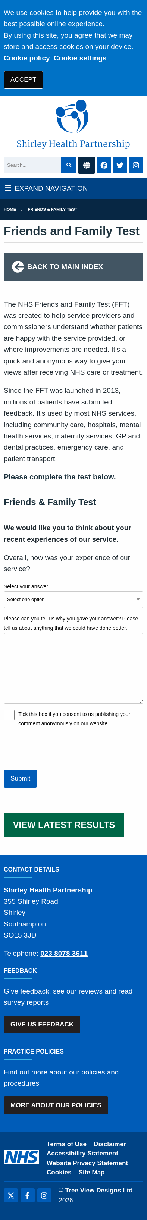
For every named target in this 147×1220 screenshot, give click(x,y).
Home (10, 209)
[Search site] (68, 165)
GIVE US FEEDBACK (42, 1024)
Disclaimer (110, 1144)
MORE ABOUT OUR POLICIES (55, 1105)
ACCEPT (23, 79)
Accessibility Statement (82, 1153)
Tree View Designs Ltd (99, 1190)
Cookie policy (27, 58)
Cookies (59, 1172)
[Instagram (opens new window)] (44, 1195)
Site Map (92, 1172)
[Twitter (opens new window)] (11, 1195)
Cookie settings (80, 58)
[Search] (32, 165)
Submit (20, 778)
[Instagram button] (136, 165)
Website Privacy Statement (87, 1163)
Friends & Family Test (53, 209)
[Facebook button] (104, 165)
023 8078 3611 (64, 953)
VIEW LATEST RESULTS (64, 825)
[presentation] (60, 748)
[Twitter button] (120, 165)
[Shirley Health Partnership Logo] (73, 124)
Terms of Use (67, 1144)
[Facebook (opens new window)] (28, 1195)
